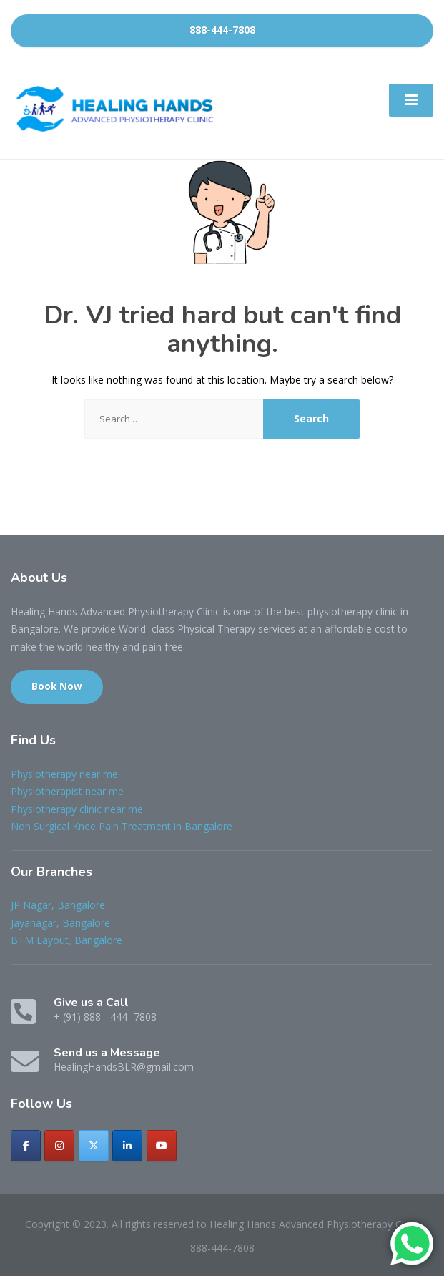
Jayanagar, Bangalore (60, 923)
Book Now (56, 686)
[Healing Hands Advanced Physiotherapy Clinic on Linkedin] (127, 1145)
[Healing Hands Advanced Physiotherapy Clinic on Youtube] (162, 1145)
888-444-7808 (222, 30)
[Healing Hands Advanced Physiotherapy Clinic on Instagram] (59, 1145)
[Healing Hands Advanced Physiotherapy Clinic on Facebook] (26, 1145)
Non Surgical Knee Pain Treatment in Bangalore (121, 826)
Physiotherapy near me (64, 774)
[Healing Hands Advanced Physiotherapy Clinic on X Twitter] (94, 1145)
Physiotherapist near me (67, 791)
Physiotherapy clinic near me (77, 809)
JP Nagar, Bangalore (58, 905)
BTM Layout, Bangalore (66, 940)
